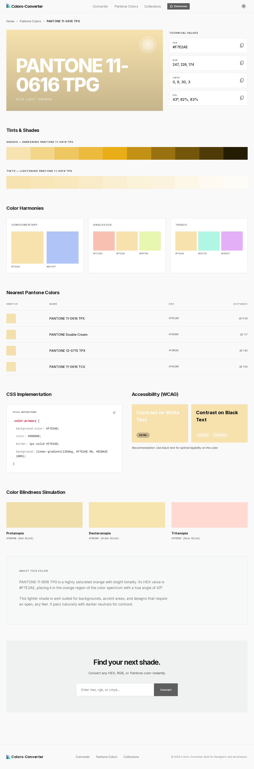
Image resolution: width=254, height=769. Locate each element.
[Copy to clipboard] (114, 412)
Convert (165, 690)
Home (10, 21)
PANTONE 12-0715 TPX (67, 351)
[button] (208, 45)
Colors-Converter (24, 6)
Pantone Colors (126, 6)
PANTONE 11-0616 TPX (67, 318)
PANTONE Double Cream (68, 335)
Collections (152, 6)
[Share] (147, 44)
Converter (100, 6)
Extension (178, 6)
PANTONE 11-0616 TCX (67, 367)
